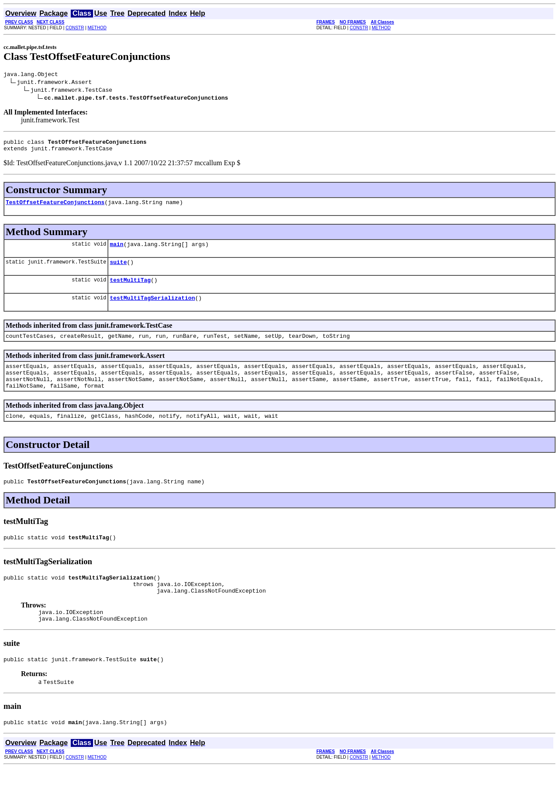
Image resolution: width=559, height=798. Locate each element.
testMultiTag (130, 289)
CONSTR (75, 27)
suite (118, 270)
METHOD (97, 27)
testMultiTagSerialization (152, 308)
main (116, 250)
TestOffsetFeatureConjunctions (55, 207)
